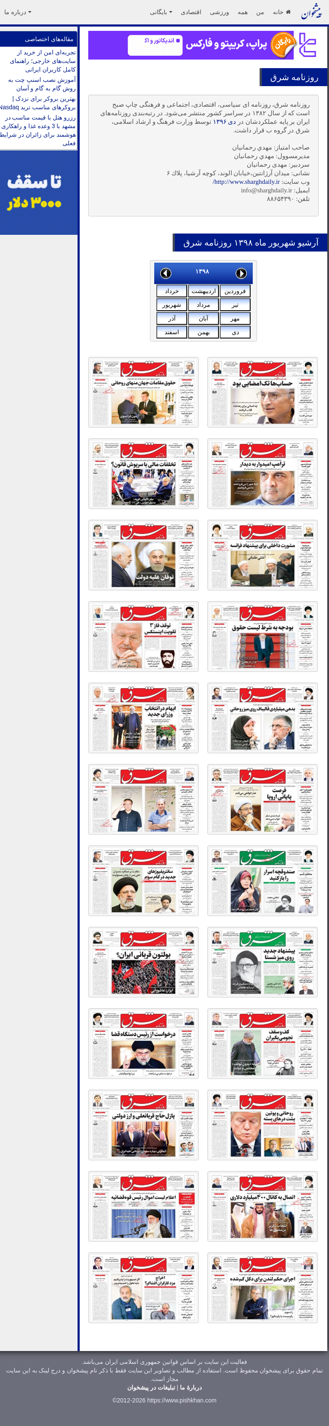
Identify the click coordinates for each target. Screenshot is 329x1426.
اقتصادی (191, 12)
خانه (281, 12)
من (260, 12)
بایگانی (161, 12)
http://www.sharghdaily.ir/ (246, 181)
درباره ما (17, 12)
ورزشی (219, 12)
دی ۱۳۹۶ (224, 121)
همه (243, 12)
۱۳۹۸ (202, 271)
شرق (279, 77)
